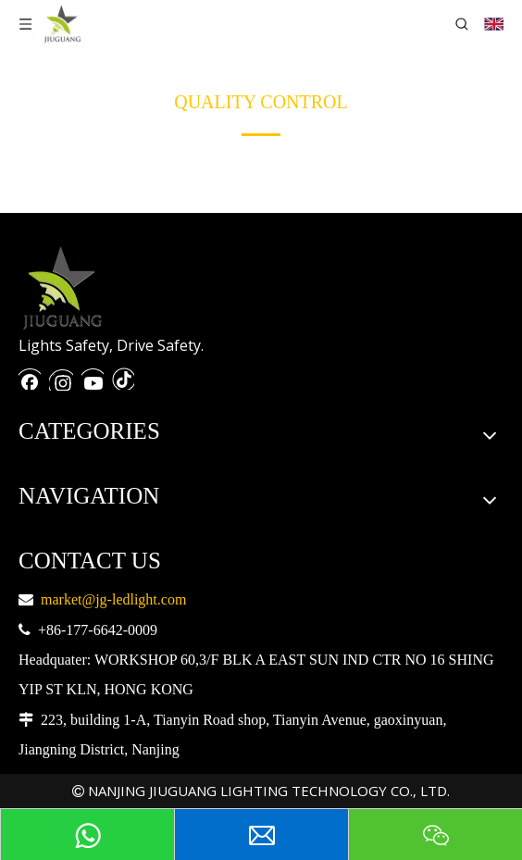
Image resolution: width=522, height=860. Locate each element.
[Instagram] (61, 377)
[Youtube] (92, 377)
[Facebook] (30, 377)
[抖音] (123, 377)
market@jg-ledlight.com (113, 599)
